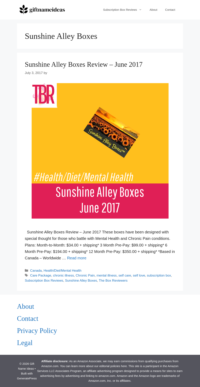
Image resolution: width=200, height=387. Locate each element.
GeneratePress (27, 378)
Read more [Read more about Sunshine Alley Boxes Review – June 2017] (76, 258)
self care (125, 275)
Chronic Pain (85, 275)
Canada (36, 270)
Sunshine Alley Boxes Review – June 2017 (84, 64)
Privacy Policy (37, 331)
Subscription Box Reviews (124, 10)
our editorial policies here (110, 366)
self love (139, 275)
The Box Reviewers (113, 280)
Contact (170, 9)
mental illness (106, 275)
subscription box (159, 275)
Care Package (40, 275)
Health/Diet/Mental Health (62, 270)
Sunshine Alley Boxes (81, 280)
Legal (25, 343)
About (153, 9)
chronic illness (63, 275)
